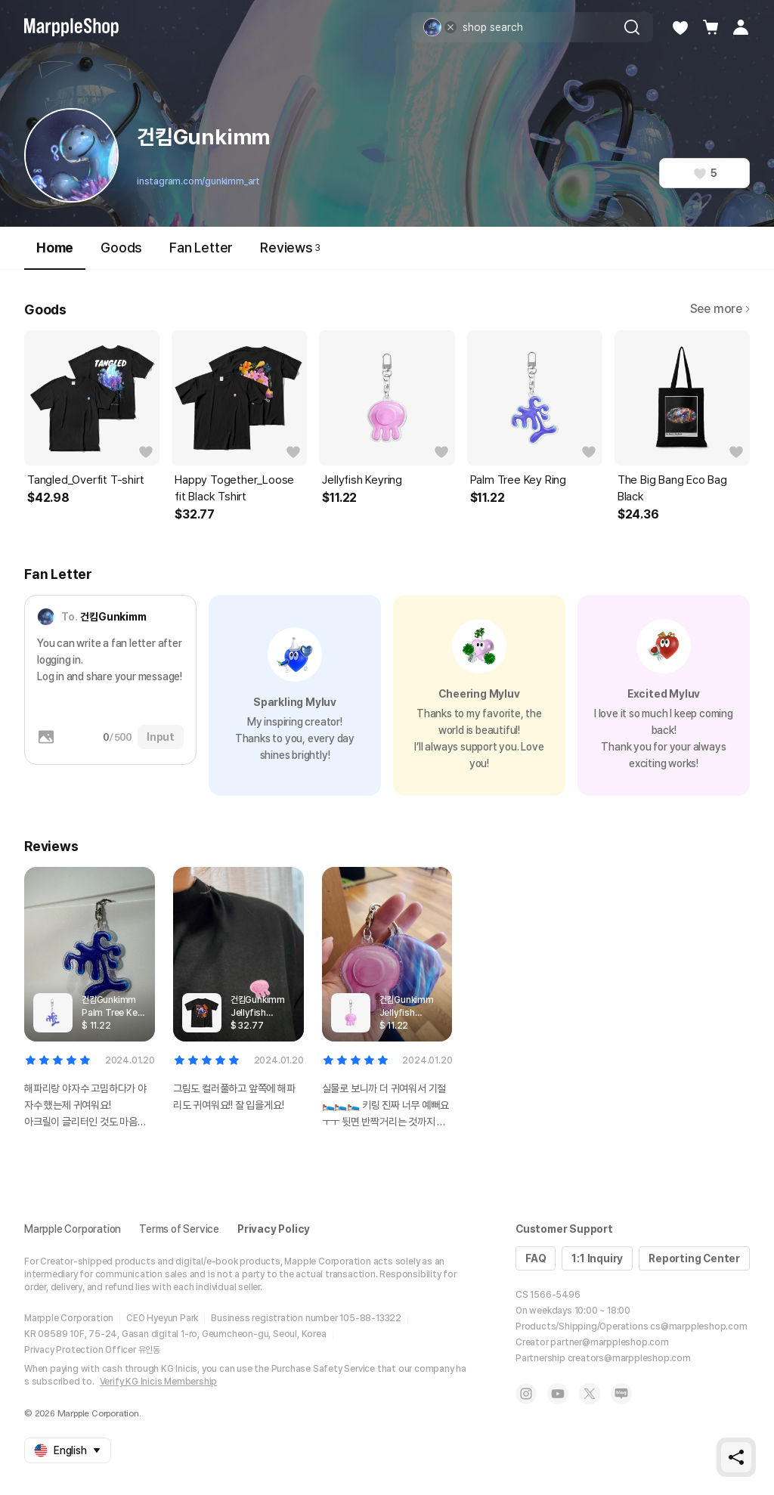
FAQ (535, 1258)
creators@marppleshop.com (629, 1358)
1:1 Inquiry (597, 1258)
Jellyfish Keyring (362, 480)
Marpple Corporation (72, 1229)
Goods (121, 247)
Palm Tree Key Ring (518, 480)
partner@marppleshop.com (609, 1342)
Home (54, 254)
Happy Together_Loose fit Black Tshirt (234, 488)
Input (161, 737)
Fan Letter (201, 247)
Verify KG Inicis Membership (159, 1381)
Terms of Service (179, 1229)
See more (720, 309)
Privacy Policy (273, 1229)
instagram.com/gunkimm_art (198, 181)
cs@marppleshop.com (698, 1326)
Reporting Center (694, 1258)
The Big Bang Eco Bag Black (672, 488)
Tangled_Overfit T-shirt (85, 480)
